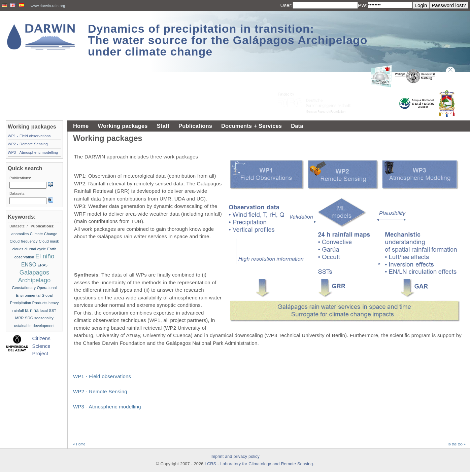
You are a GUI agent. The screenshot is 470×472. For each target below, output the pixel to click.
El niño (44, 256)
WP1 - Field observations (102, 376)
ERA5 (42, 265)
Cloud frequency (24, 241)
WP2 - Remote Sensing (100, 391)
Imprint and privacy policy (235, 456)
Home (81, 126)
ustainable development (34, 326)
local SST (48, 310)
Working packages (122, 126)
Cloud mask (49, 241)
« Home (79, 444)
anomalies (20, 234)
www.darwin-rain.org (48, 6)
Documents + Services (251, 126)
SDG (29, 318)
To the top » (456, 444)
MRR (19, 318)
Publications (195, 126)
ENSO (28, 264)
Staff (163, 126)
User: (286, 5)
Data (297, 126)
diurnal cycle (35, 249)
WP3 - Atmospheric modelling (107, 406)
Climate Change (44, 234)
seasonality (44, 318)
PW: (363, 5)
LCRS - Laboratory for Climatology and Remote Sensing (259, 464)
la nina (32, 310)
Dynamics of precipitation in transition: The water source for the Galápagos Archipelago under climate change (228, 40)
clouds (18, 249)
